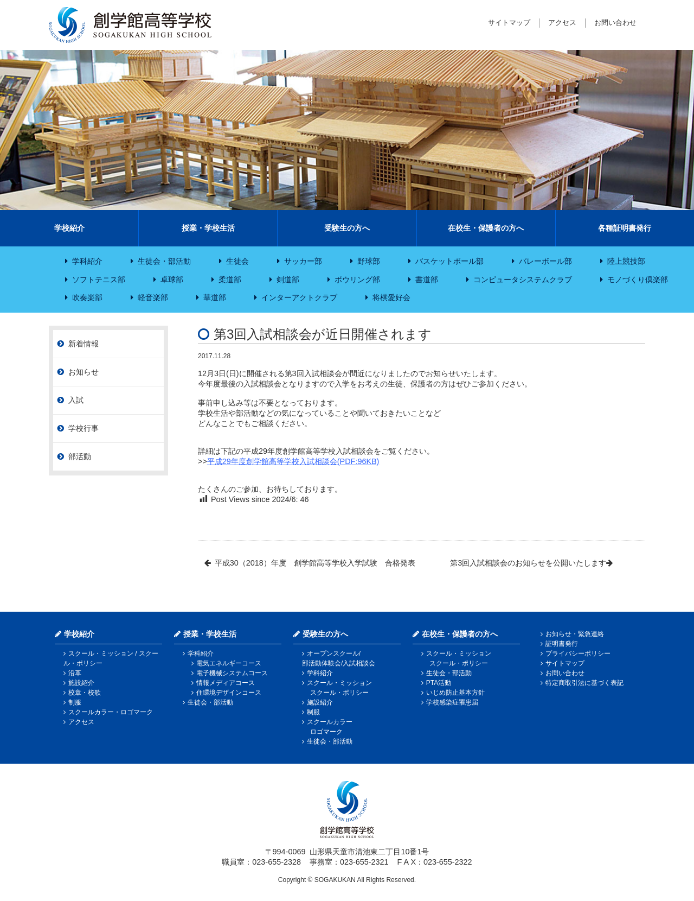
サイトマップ (509, 22)
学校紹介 (69, 228)
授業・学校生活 (208, 228)
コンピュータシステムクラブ (522, 279)
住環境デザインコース (228, 692)
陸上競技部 (626, 261)
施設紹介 (81, 683)
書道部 (426, 279)
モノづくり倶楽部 (637, 279)
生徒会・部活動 (164, 261)
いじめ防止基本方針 (455, 692)
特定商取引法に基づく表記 (584, 683)
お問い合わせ (615, 22)
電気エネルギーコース (228, 663)
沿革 (74, 673)
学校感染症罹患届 (452, 702)
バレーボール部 (545, 261)
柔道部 (230, 279)
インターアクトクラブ (299, 297)
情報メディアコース (225, 683)
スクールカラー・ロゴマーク (110, 712)
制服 (74, 702)
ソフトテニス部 (98, 279)
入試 (75, 400)
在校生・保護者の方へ (486, 228)
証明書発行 (561, 644)
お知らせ (83, 371)
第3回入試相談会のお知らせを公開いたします (528, 563)
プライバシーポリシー (578, 653)
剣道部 (288, 279)
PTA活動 (438, 683)
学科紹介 (87, 261)
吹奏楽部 (87, 297)
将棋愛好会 (391, 297)
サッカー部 (303, 261)
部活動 (79, 456)
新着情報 (83, 343)
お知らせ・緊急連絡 (574, 634)
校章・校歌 (84, 692)
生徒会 (237, 261)
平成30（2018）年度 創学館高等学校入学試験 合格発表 (315, 563)
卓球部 (171, 279)
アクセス (562, 22)
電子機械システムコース (232, 673)
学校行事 (83, 428)
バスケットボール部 (449, 261)
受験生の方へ (347, 228)
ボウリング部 (357, 279)
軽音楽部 (153, 297)
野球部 (368, 261)
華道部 (214, 297)
